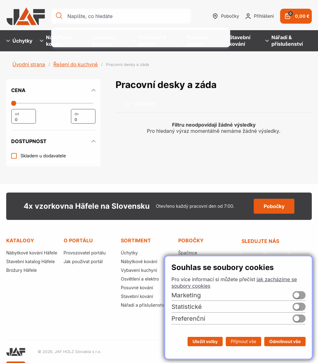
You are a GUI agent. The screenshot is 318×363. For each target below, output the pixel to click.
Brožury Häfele (21, 270)
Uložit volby (205, 341)
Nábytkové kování (56, 40)
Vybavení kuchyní (100, 40)
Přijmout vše (243, 341)
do (77, 114)
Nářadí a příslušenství (143, 305)
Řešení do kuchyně (75, 64)
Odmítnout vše (285, 341)
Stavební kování (236, 40)
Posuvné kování (194, 40)
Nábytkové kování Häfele (31, 252)
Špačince (187, 252)
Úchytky (19, 41)
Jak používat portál (83, 261)
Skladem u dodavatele (43, 155)
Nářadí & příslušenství (284, 40)
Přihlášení (259, 16)
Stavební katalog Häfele (30, 261)
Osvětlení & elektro (149, 40)
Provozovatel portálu (85, 252)
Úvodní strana (28, 64)
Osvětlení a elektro (140, 279)
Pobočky (225, 16)
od (17, 114)
